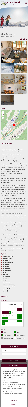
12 (9, 315)
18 (6, 318)
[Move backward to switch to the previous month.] (3, 304)
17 (3, 318)
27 (12, 321)
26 (9, 321)
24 (3, 321)
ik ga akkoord (14, 404)
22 (18, 318)
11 (6, 315)
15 (18, 315)
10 (3, 315)
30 (21, 321)
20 (12, 318)
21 (15, 318)
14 (15, 315)
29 (18, 321)
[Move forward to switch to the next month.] (21, 304)
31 (3, 323)
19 (9, 318)
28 (15, 321)
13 (12, 315)
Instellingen (14, 400)
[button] (14, 125)
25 (6, 321)
